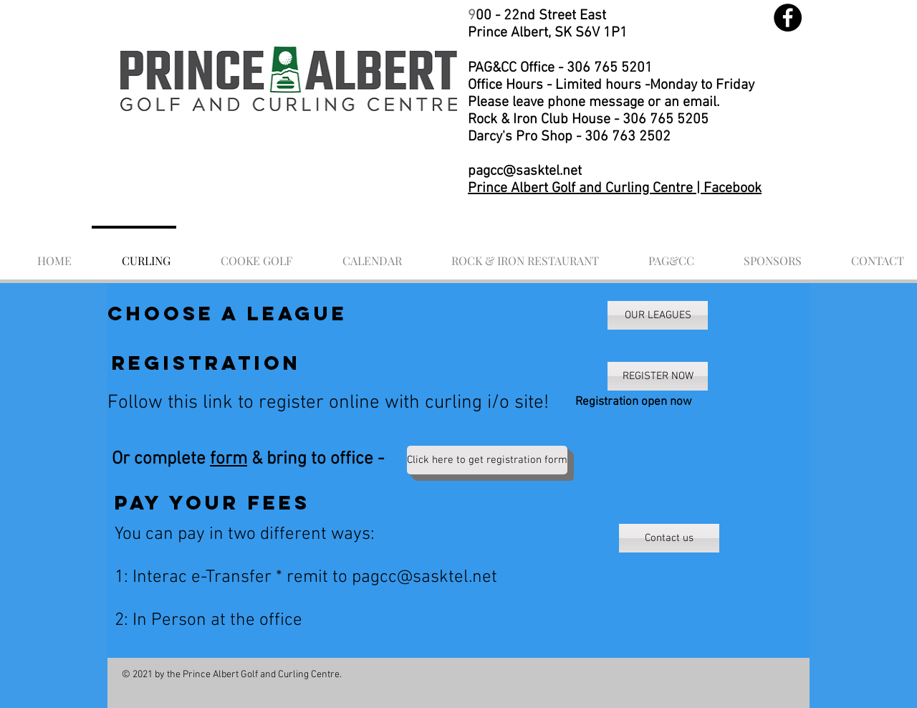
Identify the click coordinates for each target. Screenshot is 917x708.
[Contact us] (669, 538)
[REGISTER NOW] (658, 376)
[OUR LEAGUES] (658, 315)
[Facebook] (788, 18)
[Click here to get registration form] (487, 460)
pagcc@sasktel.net (525, 171)
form (228, 459)
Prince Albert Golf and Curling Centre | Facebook (615, 188)
